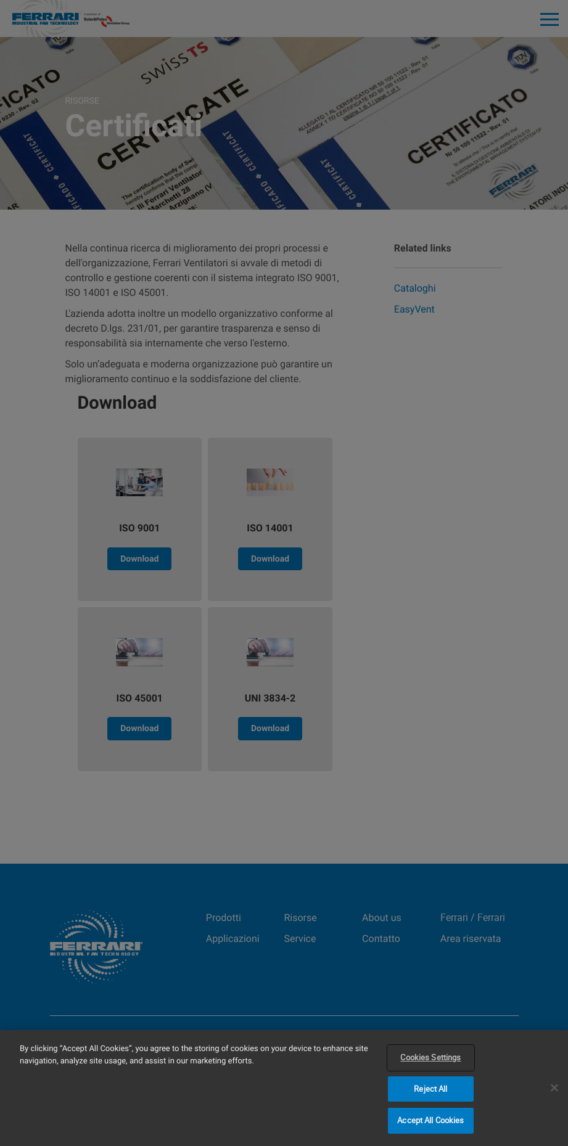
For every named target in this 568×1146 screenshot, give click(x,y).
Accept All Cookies (430, 1120)
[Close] (554, 1088)
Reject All (430, 1088)
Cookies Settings (430, 1057)
